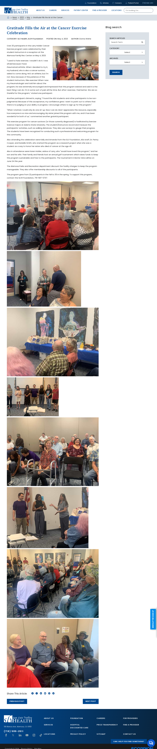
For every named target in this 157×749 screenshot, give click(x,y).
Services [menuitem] (65, 10)
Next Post (90, 701)
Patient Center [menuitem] (81, 10)
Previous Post (17, 701)
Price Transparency (107, 725)
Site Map (101, 734)
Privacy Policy (78, 734)
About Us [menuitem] (40, 10)
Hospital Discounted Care (79, 726)
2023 (22, 17)
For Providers (130, 718)
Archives (114, 58)
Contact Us (129, 734)
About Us (49, 718)
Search (116, 72)
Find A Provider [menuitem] (99, 10)
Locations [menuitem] (116, 10)
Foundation (90, 3)
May (28, 17)
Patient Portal (132, 3)
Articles (104, 3)
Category (114, 48)
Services (48, 725)
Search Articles (117, 38)
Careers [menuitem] (53, 10)
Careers (117, 3)
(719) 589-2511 (147, 3)
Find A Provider (131, 725)
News (15, 17)
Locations (49, 734)
